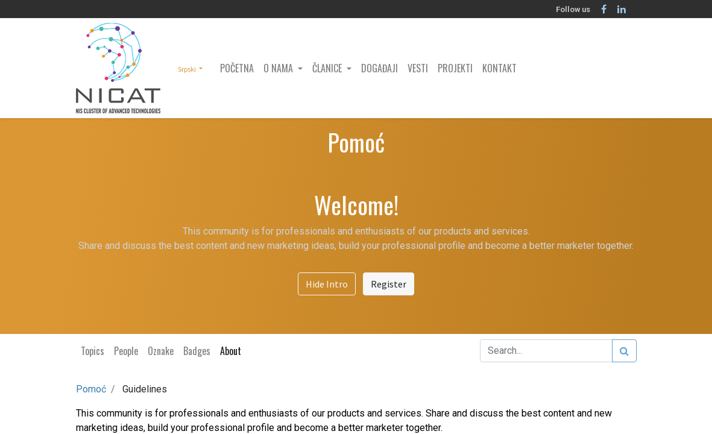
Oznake (161, 351)
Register (388, 284)
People (126, 351)
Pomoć (91, 389)
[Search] (624, 350)
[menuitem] (237, 68)
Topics (92, 351)
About (230, 351)
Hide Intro (327, 284)
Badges (196, 351)
